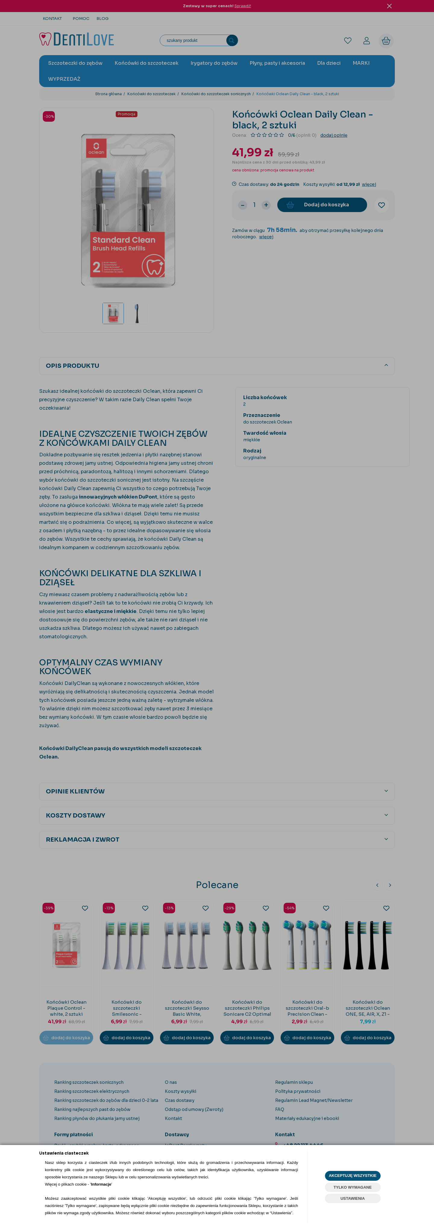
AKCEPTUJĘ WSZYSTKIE (352, 1175)
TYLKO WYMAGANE (353, 1187)
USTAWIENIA (353, 1198)
